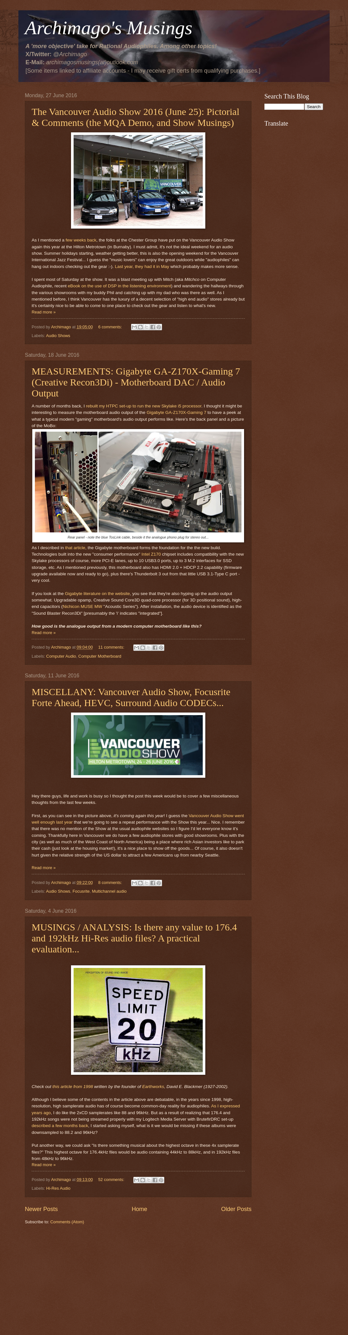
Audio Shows (58, 335)
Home (139, 1209)
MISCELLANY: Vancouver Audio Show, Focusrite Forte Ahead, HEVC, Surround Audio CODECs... (131, 697)
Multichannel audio (109, 891)
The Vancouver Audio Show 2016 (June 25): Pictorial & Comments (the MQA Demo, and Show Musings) (136, 117)
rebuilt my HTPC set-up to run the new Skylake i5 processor (143, 406)
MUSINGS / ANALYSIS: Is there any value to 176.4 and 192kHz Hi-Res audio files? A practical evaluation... (134, 938)
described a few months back (60, 1125)
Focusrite (81, 891)
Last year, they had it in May (142, 266)
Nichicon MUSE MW (82, 606)
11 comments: (111, 647)
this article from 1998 (73, 1086)
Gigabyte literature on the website (97, 593)
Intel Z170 (151, 554)
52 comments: (111, 1179)
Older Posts (236, 1209)
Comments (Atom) (67, 1221)
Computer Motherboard (99, 656)
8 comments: (110, 882)
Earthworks (153, 1086)
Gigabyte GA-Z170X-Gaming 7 (176, 412)
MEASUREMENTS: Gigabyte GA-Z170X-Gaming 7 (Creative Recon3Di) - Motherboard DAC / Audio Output (136, 382)
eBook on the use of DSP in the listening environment (119, 285)
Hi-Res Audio (58, 1188)
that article (75, 547)
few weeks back (81, 240)
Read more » (44, 312)
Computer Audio (61, 656)
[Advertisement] (138, 1280)
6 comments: (110, 326)
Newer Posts (41, 1209)
